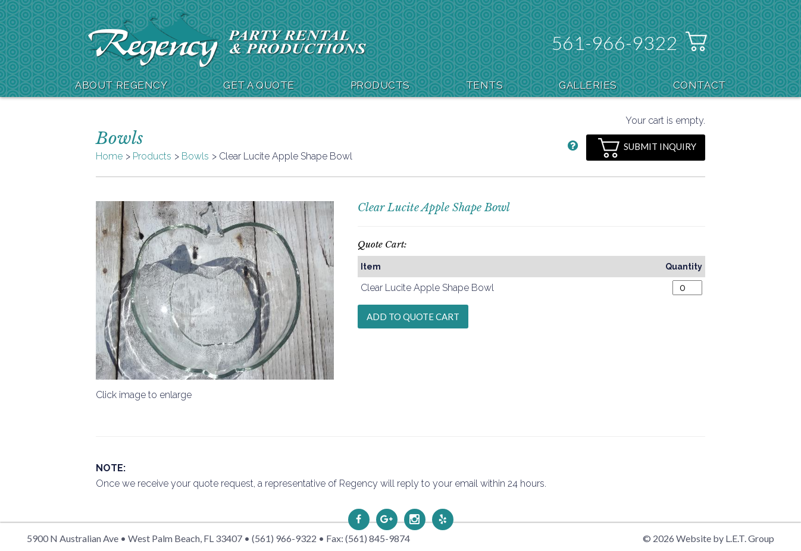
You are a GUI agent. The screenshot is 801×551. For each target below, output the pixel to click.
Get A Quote (259, 85)
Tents (484, 85)
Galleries (588, 85)
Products (380, 85)
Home (109, 156)
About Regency (121, 85)
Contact (699, 85)
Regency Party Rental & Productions (227, 39)
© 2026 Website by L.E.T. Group (708, 538)
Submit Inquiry (647, 148)
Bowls (195, 156)
